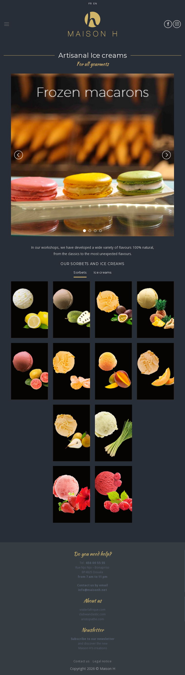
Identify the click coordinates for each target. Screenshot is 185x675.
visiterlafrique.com (92, 610)
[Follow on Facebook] (168, 24)
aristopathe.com (92, 619)
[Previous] (18, 155)
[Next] (166, 155)
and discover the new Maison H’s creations (92, 643)
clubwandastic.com (92, 614)
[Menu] (7, 24)
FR (90, 3)
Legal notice (102, 661)
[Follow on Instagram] (177, 24)
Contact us (81, 661)
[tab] (79, 272)
